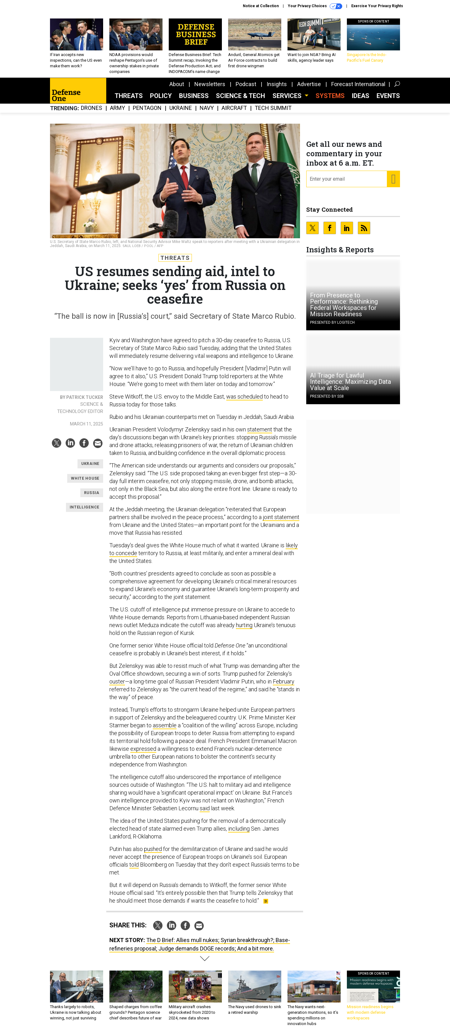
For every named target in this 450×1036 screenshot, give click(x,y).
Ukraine (180, 108)
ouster (117, 681)
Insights (277, 84)
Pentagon (147, 108)
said (205, 808)
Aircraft (234, 108)
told (134, 864)
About (176, 84)
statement (259, 429)
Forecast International (358, 84)
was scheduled (244, 396)
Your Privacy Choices (315, 6)
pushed (153, 849)
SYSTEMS (330, 96)
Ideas (360, 96)
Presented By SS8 (327, 396)
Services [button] (287, 96)
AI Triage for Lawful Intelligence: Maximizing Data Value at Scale (350, 382)
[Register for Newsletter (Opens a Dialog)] (393, 179)
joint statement (281, 517)
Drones (91, 108)
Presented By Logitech (332, 322)
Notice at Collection (261, 6)
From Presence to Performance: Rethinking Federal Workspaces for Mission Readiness (344, 304)
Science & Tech (240, 96)
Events (388, 96)
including (239, 828)
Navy (207, 108)
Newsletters (209, 84)
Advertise (309, 84)
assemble (165, 725)
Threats (129, 96)
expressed (143, 748)
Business (194, 96)
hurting (244, 625)
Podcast (246, 84)
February (283, 681)
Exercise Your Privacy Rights (377, 6)
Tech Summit (273, 108)
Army (117, 108)
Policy (161, 96)
